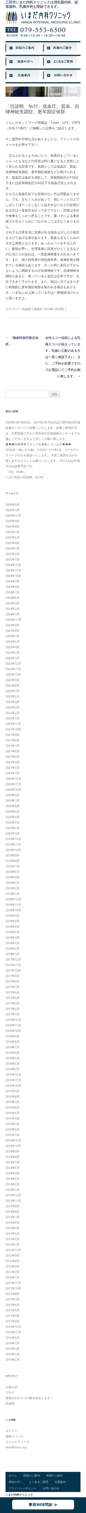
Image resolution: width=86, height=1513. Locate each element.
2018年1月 (12, 954)
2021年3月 (12, 768)
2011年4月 (12, 1316)
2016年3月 (12, 1063)
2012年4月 (12, 1266)
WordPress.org (16, 1447)
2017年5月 (12, 998)
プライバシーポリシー (22, 1488)
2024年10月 (13, 576)
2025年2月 (12, 554)
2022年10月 (13, 674)
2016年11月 (13, 1025)
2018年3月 (12, 943)
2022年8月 (12, 685)
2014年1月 (12, 1190)
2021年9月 (12, 735)
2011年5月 (12, 1310)
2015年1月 (12, 1135)
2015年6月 (12, 1107)
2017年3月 (12, 1003)
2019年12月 (13, 839)
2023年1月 (12, 658)
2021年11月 (13, 724)
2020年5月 (12, 811)
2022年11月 (13, 669)
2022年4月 (12, 702)
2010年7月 (12, 1343)
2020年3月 (12, 822)
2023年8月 (12, 630)
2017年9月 (12, 976)
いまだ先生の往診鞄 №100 (24, 477)
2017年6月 (12, 992)
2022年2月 (12, 713)
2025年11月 (13, 515)
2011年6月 (12, 1305)
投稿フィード (14, 1436)
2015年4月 (12, 1118)
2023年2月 (12, 652)
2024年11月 (13, 570)
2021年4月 (12, 762)
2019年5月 (12, 872)
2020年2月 (12, 828)
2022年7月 (12, 691)
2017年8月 (12, 981)
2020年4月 (12, 817)
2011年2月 (12, 1321)
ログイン (11, 1431)
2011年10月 (13, 1288)
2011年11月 (13, 1283)
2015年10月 (13, 1085)
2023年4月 (12, 647)
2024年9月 (12, 581)
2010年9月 (12, 1338)
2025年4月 (12, 543)
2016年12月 (13, 1020)
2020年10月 (13, 789)
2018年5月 (12, 932)
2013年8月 (12, 1211)
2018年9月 (12, 916)
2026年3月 (12, 504)
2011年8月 (12, 1294)
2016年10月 (13, 1031)
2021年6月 (12, 751)
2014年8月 (12, 1157)
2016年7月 (12, 1047)
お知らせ (11, 1387)
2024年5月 (12, 598)
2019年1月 (12, 894)
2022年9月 (12, 680)
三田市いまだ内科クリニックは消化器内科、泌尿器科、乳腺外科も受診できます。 (42, 4)
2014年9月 (12, 1151)
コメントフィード (17, 1442)
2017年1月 (12, 1014)
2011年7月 (12, 1299)
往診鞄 (26, 309)
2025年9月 (12, 521)
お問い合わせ (51, 1488)
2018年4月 (12, 937)
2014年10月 (13, 1146)
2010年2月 (12, 1359)
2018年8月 (12, 921)
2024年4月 (12, 603)
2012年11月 (13, 1250)
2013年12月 (13, 1195)
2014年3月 (12, 1179)
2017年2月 (12, 1009)
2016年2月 (12, 1069)
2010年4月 (12, 1349)
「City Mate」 (16, 472)
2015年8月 (12, 1096)
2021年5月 (12, 757)
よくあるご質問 (38, 1482)
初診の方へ (15, 1482)
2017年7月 (12, 987)
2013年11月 (13, 1201)
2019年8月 (12, 861)
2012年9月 (12, 1255)
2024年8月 (12, 587)
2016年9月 (12, 1036)
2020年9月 (12, 795)
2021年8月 (12, 740)
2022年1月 (12, 718)
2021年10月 (13, 729)
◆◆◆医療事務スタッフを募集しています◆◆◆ (38, 444)
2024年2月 (12, 609)
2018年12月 (13, 899)
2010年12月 (13, 1327)
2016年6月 (12, 1053)
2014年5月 (12, 1168)
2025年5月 (12, 537)
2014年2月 (12, 1184)
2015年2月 (12, 1129)
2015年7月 (12, 1102)
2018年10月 (13, 910)
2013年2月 (12, 1239)
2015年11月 (13, 1080)
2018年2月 (12, 948)
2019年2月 (12, 888)
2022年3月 (12, 707)
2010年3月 (12, 1354)
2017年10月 (13, 970)
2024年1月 (12, 614)
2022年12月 (13, 663)
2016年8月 (12, 1042)
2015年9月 (12, 1091)
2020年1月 (12, 833)
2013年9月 (12, 1206)
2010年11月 (13, 1332)
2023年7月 (12, 636)
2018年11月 (13, 905)
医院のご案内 (31, 1475)
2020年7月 (12, 800)
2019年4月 (12, 877)
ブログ (10, 1392)
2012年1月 (12, 1277)
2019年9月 (12, 855)
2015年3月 (12, 1124)
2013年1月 (12, 1244)
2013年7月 (12, 1217)
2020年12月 (13, 778)
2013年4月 (12, 1228)
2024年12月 (13, 565)
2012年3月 (12, 1272)
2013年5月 (12, 1222)
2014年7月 (12, 1162)
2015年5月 (12, 1113)
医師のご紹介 (54, 1475)
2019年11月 (13, 844)
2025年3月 (12, 548)
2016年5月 (12, 1058)
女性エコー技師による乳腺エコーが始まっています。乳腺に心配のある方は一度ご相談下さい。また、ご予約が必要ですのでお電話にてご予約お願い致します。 (62, 356)
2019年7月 (12, 866)
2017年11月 (13, 965)
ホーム (13, 1475)
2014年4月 (12, 1173)
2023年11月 (13, 620)
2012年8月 (12, 1261)
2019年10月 (13, 850)
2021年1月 (12, 773)
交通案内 (60, 1482)
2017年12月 (13, 959)
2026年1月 (12, 510)
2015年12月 (13, 1074)
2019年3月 (12, 883)
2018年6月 (12, 926)
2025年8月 (12, 526)
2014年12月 (13, 1140)
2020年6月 (12, 806)
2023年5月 (12, 641)
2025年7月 (12, 532)
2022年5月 (12, 696)
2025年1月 (12, 559)
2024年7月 (12, 592)
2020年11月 (13, 784)
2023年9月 (12, 625)
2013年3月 (12, 1233)
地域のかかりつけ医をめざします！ (29, 1398)
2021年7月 (12, 746)
